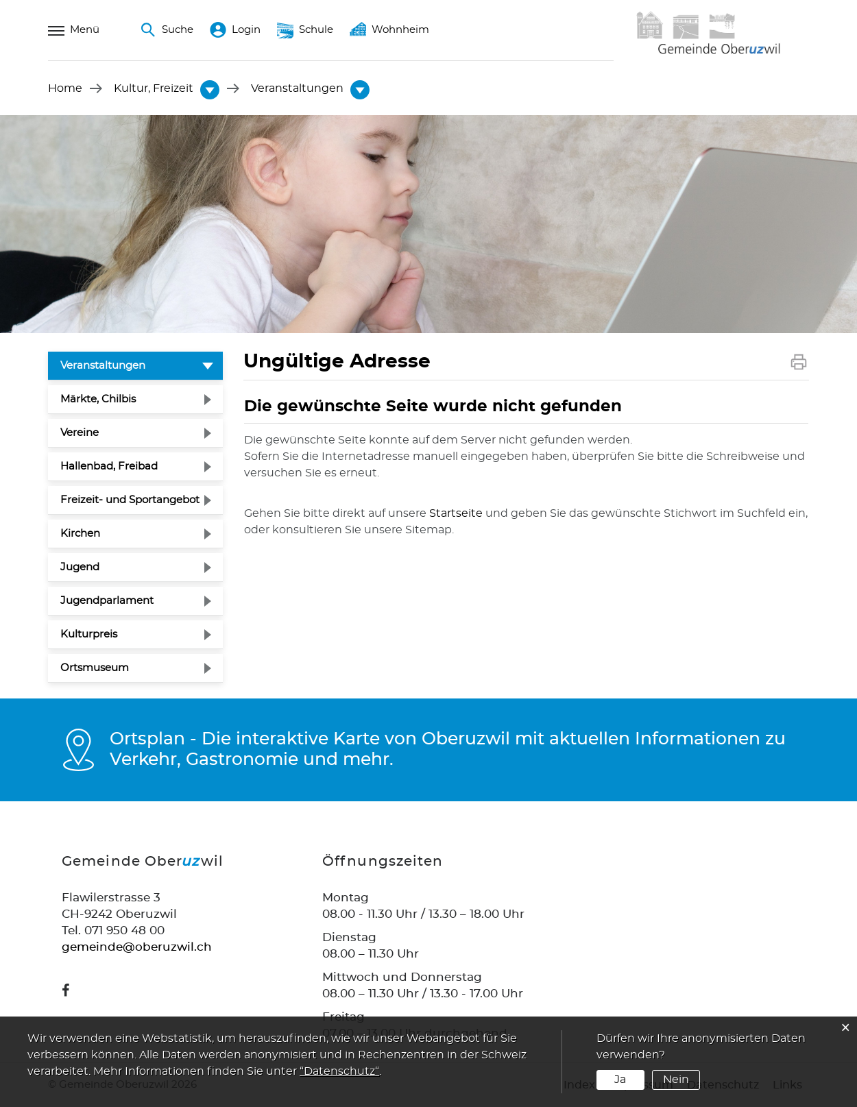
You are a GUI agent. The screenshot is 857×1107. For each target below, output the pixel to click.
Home (65, 88)
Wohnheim (389, 30)
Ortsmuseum (94, 668)
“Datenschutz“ (339, 1071)
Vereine (79, 433)
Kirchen (80, 533)
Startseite (456, 513)
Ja (620, 1079)
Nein (676, 1079)
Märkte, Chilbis (98, 399)
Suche (166, 30)
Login (235, 30)
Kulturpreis (88, 634)
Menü (73, 30)
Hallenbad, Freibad (109, 466)
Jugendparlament (107, 601)
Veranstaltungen (135, 364)
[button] (154, 88)
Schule (305, 30)
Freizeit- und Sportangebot (130, 500)
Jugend (79, 567)
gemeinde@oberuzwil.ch (137, 947)
